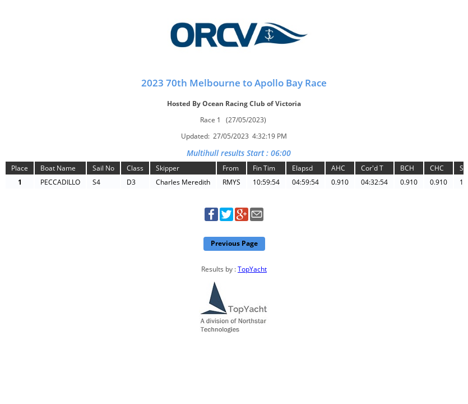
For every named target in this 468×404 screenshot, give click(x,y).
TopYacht (252, 269)
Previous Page (234, 243)
